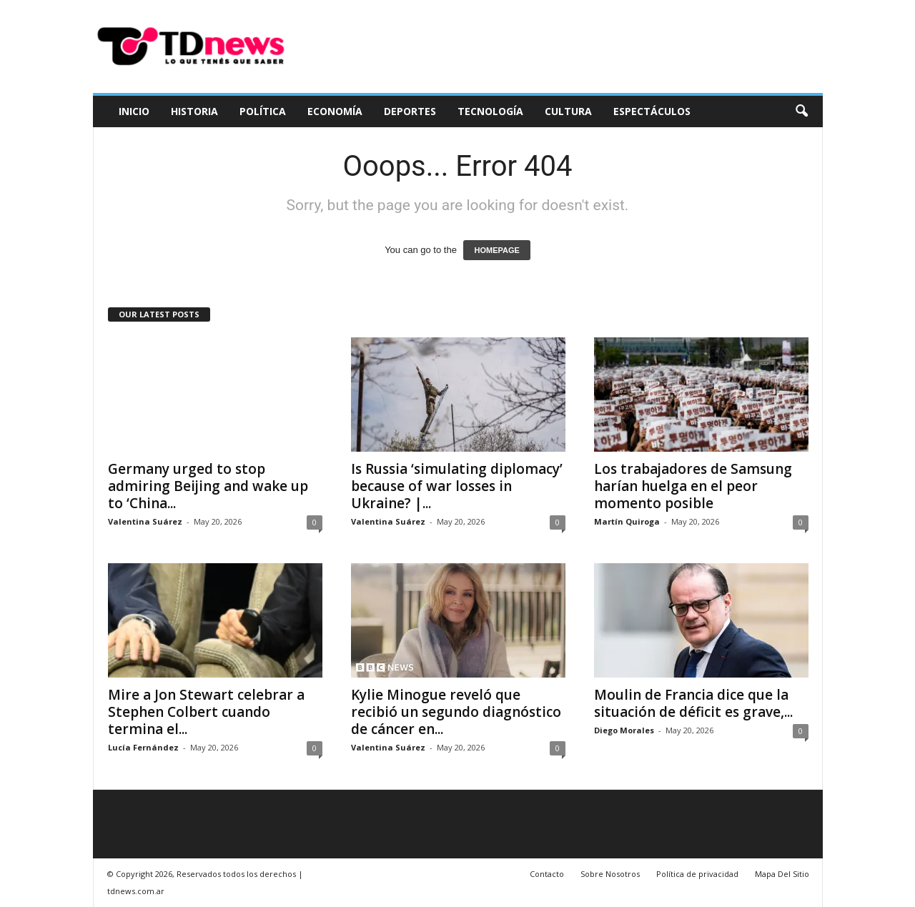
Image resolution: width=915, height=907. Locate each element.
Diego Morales (624, 730)
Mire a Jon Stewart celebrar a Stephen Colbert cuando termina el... (206, 711)
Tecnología (490, 111)
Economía (334, 111)
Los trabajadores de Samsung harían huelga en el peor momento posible (693, 486)
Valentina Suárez (145, 521)
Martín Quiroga (627, 521)
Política (262, 111)
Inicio (134, 111)
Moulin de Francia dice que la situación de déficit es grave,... (693, 703)
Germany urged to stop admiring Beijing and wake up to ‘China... (208, 486)
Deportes (410, 111)
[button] (801, 111)
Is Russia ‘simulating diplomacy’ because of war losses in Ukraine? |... (457, 486)
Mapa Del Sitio (782, 873)
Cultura (568, 111)
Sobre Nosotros (610, 873)
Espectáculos (652, 111)
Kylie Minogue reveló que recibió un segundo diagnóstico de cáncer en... (456, 711)
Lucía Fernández (143, 747)
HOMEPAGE (496, 250)
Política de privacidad (697, 873)
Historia (194, 111)
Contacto (547, 873)
